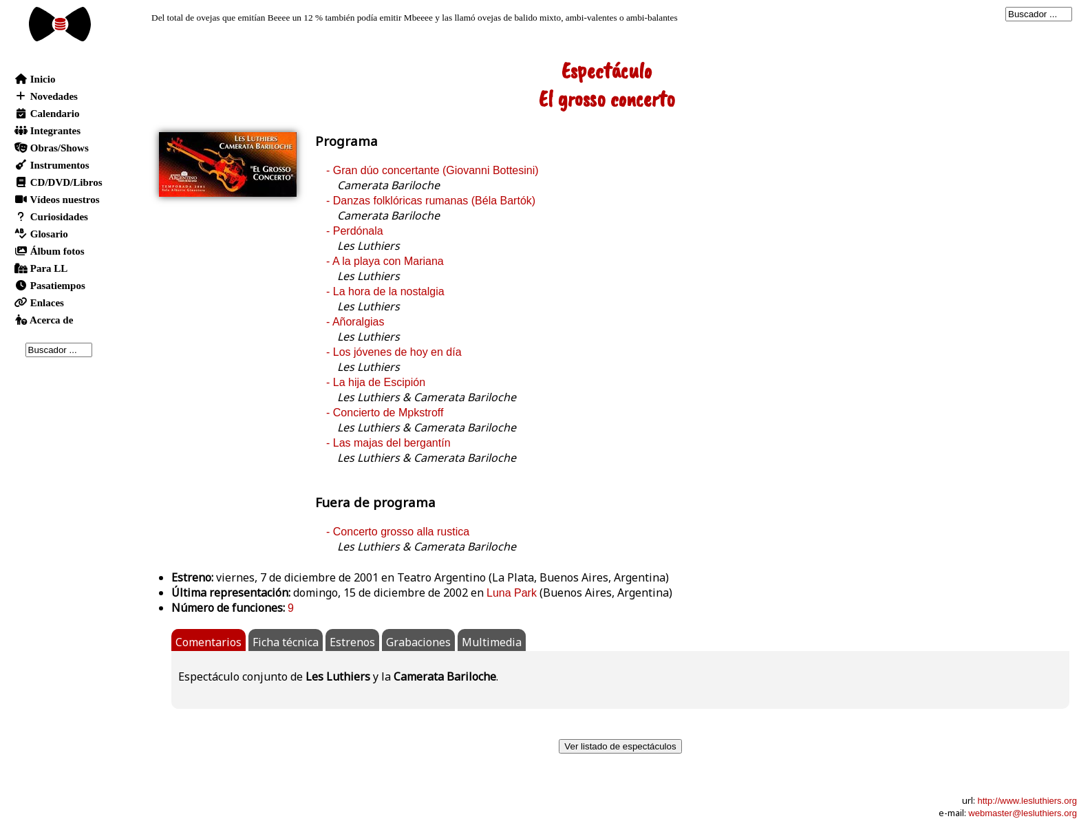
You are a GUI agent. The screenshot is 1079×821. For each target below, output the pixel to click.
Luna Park (512, 593)
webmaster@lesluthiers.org (1022, 813)
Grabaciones (418, 642)
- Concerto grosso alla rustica (397, 531)
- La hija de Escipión (375, 382)
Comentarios (208, 642)
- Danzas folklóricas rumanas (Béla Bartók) (430, 200)
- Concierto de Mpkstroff (384, 412)
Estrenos (352, 642)
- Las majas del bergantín (388, 443)
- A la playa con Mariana (385, 261)
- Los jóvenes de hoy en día (394, 352)
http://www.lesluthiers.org (1027, 801)
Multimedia (492, 642)
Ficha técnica (286, 642)
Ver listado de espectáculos (620, 746)
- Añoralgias (355, 322)
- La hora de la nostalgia (385, 291)
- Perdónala (354, 231)
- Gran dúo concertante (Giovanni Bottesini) (432, 170)
